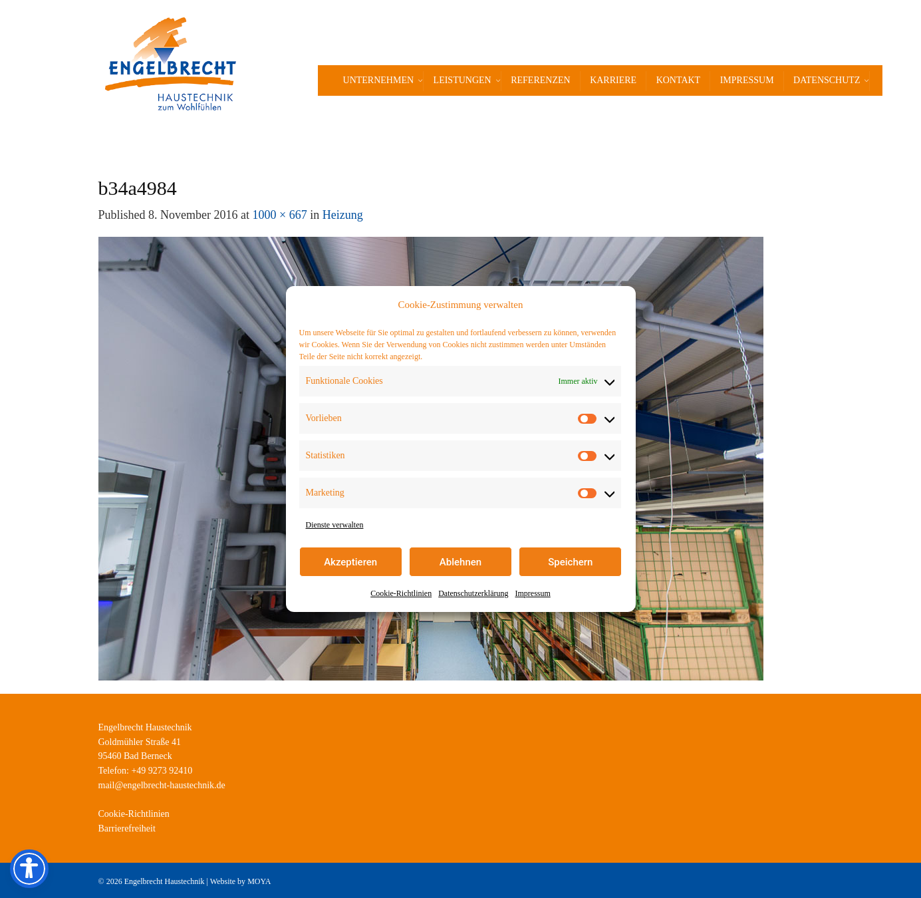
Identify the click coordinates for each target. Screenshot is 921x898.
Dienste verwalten (335, 524)
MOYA (259, 881)
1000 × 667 (280, 215)
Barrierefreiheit (127, 828)
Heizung (343, 215)
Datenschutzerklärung (473, 593)
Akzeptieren (350, 562)
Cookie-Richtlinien (401, 593)
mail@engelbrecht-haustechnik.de (161, 785)
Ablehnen (460, 562)
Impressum (532, 593)
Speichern (570, 562)
